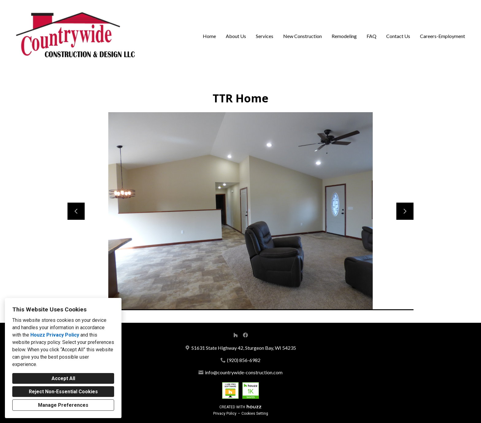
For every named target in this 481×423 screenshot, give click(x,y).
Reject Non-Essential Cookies (63, 391)
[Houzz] (236, 335)
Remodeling (344, 36)
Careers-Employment (442, 36)
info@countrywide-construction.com (244, 372)
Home (209, 36)
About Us (236, 36)
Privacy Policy (225, 413)
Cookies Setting (254, 413)
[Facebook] (245, 335)
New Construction (302, 36)
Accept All (63, 378)
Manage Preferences (63, 405)
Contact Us (398, 36)
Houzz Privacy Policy (54, 335)
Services (264, 36)
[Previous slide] (76, 211)
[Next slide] (405, 211)
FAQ (371, 36)
